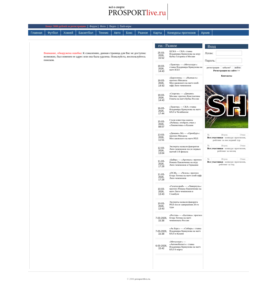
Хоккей (68, 32)
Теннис (104, 32)
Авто (117, 32)
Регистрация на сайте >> (226, 70)
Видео (112, 26)
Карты (157, 32)
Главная (36, 32)
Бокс (129, 32)
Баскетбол (86, 32)
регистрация (213, 67)
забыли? (226, 67)
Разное (143, 32)
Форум (93, 26)
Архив (205, 32)
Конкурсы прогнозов (181, 32)
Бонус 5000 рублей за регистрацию (65, 26)
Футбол (53, 32)
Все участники (215, 137)
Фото (103, 26)
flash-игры (125, 26)
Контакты (226, 75)
